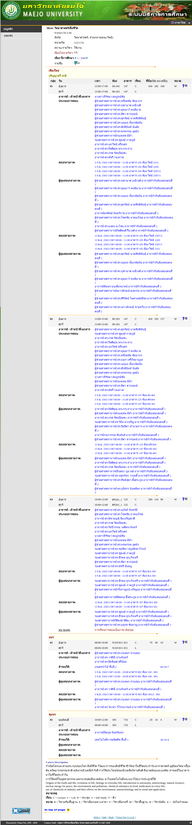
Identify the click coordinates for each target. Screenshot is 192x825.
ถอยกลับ (8, 35)
